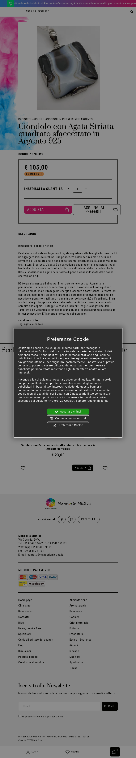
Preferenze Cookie (68, 425)
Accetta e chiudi (68, 411)
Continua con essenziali (68, 418)
